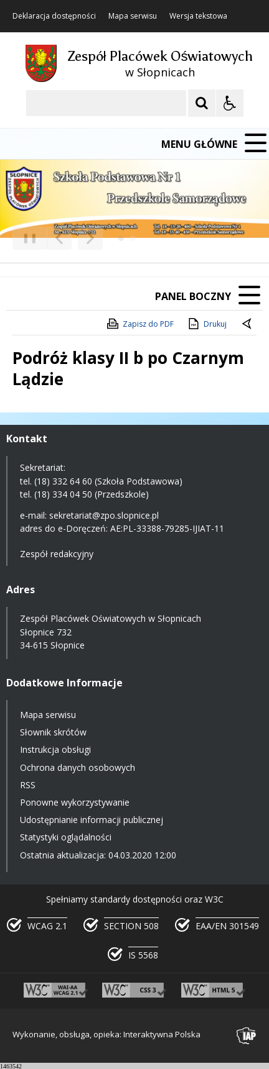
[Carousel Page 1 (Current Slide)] (121, 238)
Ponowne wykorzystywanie (75, 802)
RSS (27, 785)
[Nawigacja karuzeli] (75, 238)
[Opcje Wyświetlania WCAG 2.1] (229, 103)
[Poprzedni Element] (59, 238)
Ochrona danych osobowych (77, 767)
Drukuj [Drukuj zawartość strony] (206, 323)
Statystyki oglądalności (65, 837)
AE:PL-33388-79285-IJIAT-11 (167, 528)
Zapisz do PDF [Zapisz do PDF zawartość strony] (139, 323)
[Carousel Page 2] (133, 238)
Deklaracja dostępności (54, 16)
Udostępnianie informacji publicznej (91, 820)
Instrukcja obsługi (55, 749)
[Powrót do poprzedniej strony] (248, 324)
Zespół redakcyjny (56, 554)
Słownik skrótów (53, 732)
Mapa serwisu (132, 16)
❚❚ (25, 237)
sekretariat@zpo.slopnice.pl (104, 515)
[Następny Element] (90, 238)
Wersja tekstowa (198, 16)
